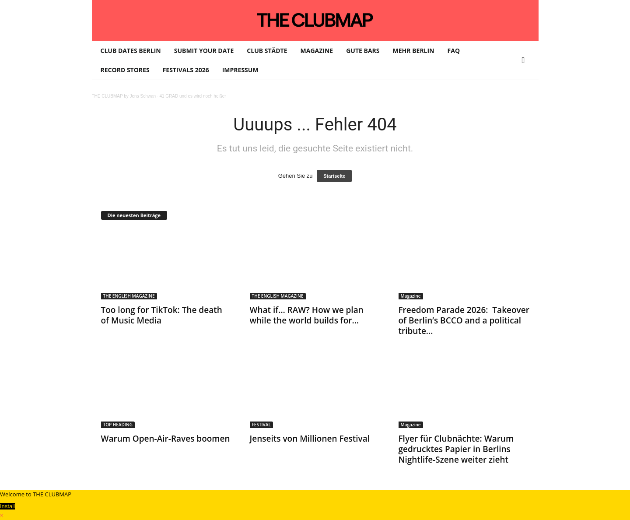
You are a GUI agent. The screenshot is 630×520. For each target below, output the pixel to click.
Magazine (411, 296)
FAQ (454, 50)
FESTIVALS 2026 (186, 70)
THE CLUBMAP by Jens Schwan (124, 96)
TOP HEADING (118, 425)
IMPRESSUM (240, 70)
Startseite (334, 176)
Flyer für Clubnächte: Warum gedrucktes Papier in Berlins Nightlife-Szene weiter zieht (456, 449)
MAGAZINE (317, 50)
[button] (525, 60)
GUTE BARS (362, 50)
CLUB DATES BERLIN (131, 50)
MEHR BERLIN (413, 50)
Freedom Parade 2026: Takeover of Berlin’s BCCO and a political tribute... (464, 320)
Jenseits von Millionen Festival (311, 438)
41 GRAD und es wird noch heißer (192, 96)
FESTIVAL (261, 425)
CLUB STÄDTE (267, 50)
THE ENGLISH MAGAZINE (129, 296)
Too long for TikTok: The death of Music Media (161, 315)
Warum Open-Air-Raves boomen (165, 438)
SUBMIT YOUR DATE (204, 50)
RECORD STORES (125, 70)
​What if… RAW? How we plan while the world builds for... (307, 315)
